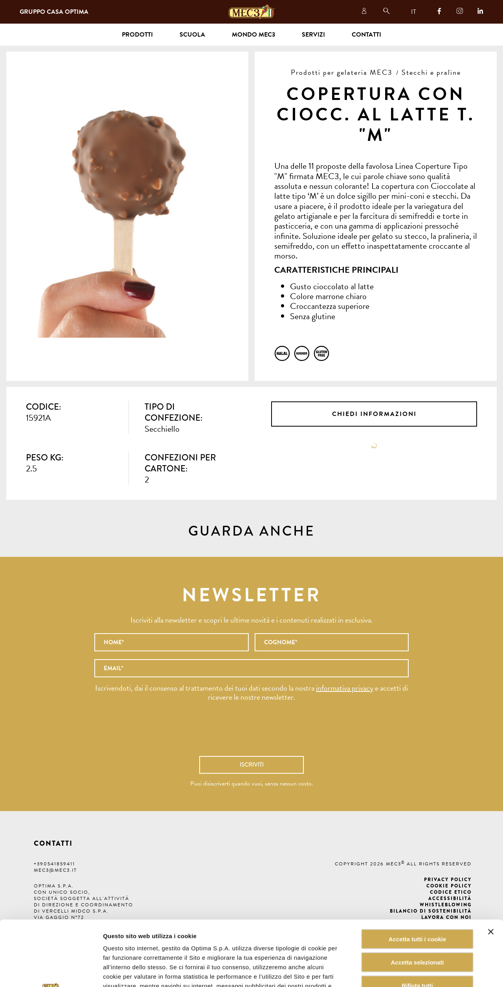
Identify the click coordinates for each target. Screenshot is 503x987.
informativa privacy (344, 688)
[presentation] (251, 732)
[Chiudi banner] (491, 866)
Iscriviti (252, 764)
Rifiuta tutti (417, 920)
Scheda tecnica (374, 445)
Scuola (192, 34)
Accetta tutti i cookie (417, 874)
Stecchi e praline (431, 72)
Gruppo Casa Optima (54, 11)
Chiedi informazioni (374, 414)
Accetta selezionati (417, 897)
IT (413, 12)
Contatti (366, 34)
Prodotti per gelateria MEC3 (342, 72)
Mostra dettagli (398, 971)
